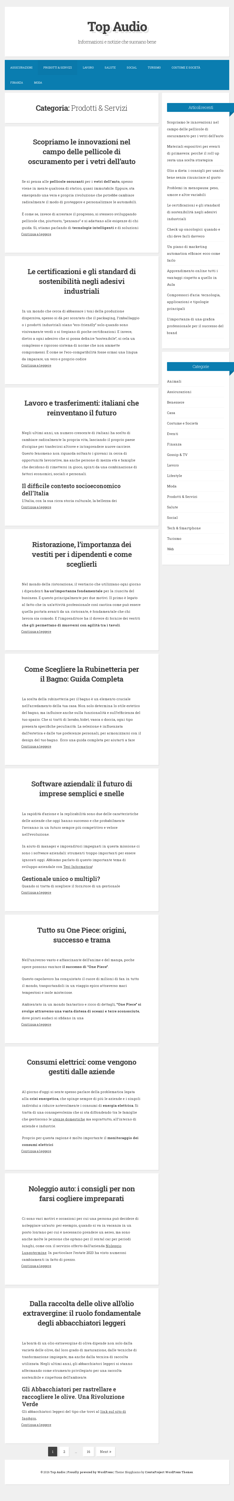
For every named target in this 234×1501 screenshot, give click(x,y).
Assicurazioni (21, 67)
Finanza (16, 82)
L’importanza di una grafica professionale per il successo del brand (195, 326)
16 (90, 1461)
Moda (38, 82)
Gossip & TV (177, 454)
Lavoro (88, 67)
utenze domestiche (69, 1119)
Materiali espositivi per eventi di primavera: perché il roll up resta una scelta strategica (193, 153)
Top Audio (117, 26)
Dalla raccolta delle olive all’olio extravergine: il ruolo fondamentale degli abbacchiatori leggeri (82, 1318)
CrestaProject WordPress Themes (169, 1482)
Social (132, 67)
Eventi (172, 433)
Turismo (154, 67)
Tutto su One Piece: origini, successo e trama (82, 935)
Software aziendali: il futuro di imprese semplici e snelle (81, 788)
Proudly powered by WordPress (90, 1482)
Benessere (175, 402)
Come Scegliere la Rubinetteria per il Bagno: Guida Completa (82, 674)
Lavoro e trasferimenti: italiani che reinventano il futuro (81, 407)
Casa (171, 412)
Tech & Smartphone (184, 528)
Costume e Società (186, 67)
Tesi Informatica (77, 866)
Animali (174, 381)
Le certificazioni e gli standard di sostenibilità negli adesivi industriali (81, 281)
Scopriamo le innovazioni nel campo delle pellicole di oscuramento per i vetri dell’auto (81, 151)
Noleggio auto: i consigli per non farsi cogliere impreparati (81, 1193)
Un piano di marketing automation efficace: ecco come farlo (193, 253)
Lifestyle (174, 475)
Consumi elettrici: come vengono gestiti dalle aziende (81, 1066)
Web (170, 549)
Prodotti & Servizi (57, 67)
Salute (110, 67)
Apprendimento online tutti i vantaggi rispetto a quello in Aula (192, 277)
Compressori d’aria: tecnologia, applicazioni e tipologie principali (193, 302)
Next (105, 1461)
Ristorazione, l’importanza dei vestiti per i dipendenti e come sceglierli (81, 554)
